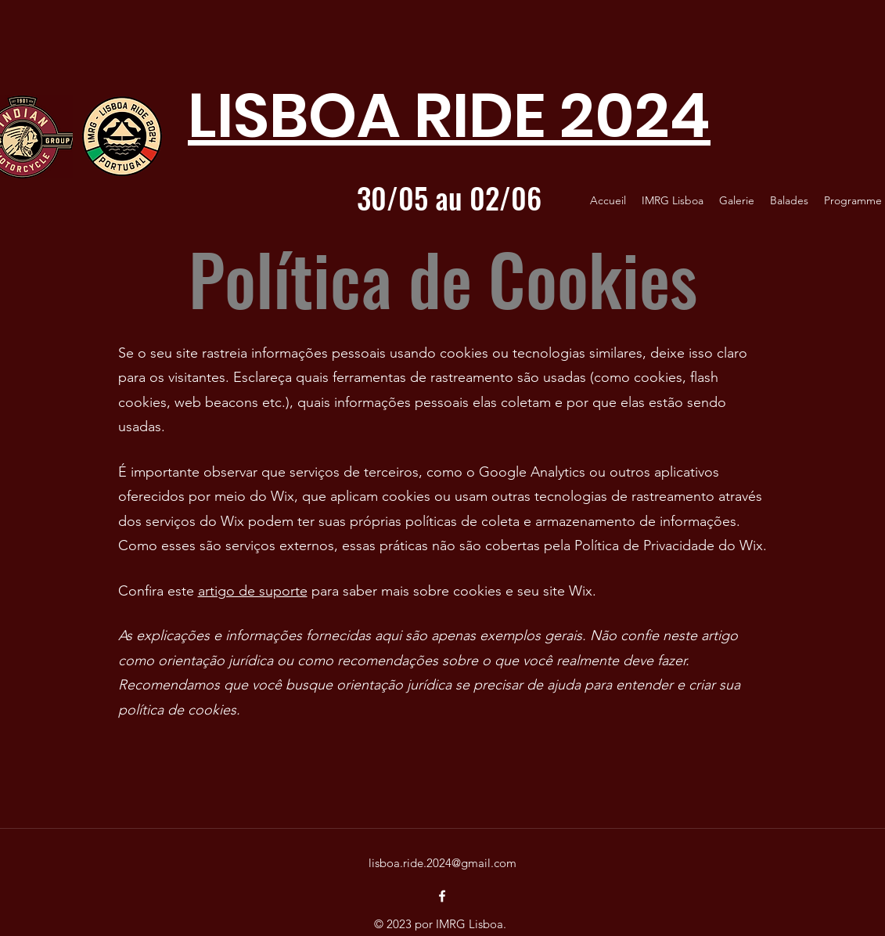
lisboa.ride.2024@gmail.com (442, 862)
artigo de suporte (253, 590)
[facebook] (442, 896)
